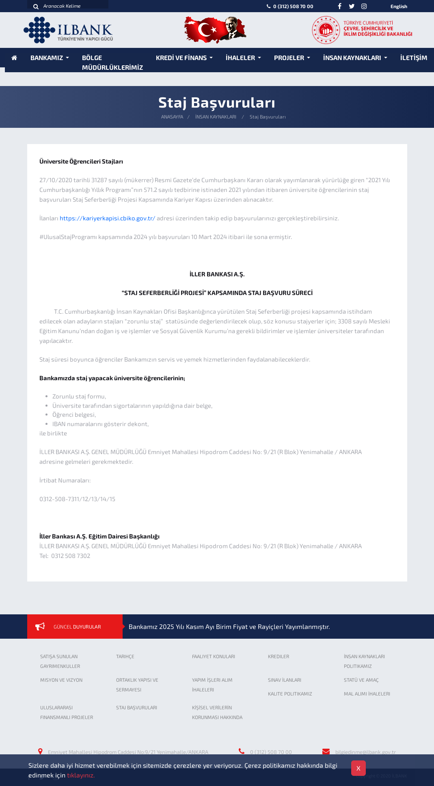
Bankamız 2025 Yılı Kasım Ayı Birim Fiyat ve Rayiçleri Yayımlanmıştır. (229, 626)
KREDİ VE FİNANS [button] (182, 57)
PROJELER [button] (289, 57)
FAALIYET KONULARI (213, 656)
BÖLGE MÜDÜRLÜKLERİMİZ (112, 62)
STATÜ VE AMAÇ (361, 680)
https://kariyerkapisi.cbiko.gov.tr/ (107, 218)
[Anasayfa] (14, 57)
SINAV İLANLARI (284, 680)
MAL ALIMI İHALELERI (367, 693)
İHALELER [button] (241, 57)
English (399, 6)
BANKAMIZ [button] (47, 57)
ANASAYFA (172, 116)
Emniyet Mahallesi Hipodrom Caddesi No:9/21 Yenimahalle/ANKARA (128, 752)
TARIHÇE (125, 656)
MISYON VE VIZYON (61, 680)
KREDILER (278, 656)
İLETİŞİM (414, 57)
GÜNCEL (77, 626)
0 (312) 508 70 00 (289, 6)
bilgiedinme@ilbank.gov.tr (365, 752)
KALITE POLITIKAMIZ (290, 693)
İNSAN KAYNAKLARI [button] (352, 57)
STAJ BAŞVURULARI (136, 707)
